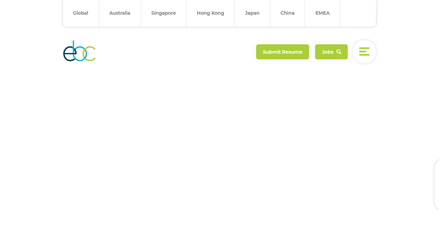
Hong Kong (210, 13)
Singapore (163, 13)
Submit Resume (282, 52)
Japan (252, 13)
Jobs (331, 52)
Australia (119, 13)
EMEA (322, 13)
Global (80, 13)
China (287, 13)
